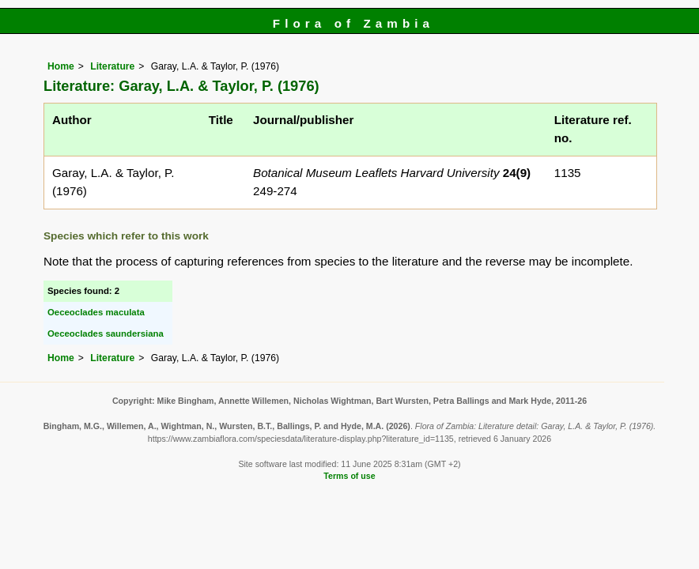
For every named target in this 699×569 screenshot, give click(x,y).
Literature (112, 66)
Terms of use (349, 475)
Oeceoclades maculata (96, 312)
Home (60, 66)
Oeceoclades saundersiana (105, 333)
